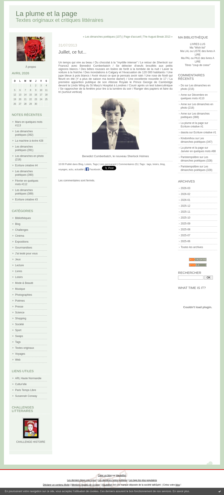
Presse (19, 306)
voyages (62, 169)
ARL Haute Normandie (28, 378)
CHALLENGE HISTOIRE (30, 441)
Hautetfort (121, 475)
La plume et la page (46, 13)
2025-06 (185, 241)
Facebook (93, 169)
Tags (18, 342)
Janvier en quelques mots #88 (198, 151)
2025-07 (185, 235)
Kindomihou (187, 138)
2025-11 (185, 211)
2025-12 (185, 205)
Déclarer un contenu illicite (56, 485)
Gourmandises (23, 247)
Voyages (20, 353)
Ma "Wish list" (198, 47)
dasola (184, 132)
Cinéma (19, 235)
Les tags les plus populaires (143, 480)
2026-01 (185, 199)
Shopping (20, 318)
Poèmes (20, 300)
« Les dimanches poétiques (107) (102, 36)
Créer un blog (105, 475)
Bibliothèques (23, 218)
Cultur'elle (21, 384)
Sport (18, 330)
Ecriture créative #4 (26, 165)
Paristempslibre (190, 157)
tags (149, 164)
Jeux (18, 259)
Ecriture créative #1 (192, 126)
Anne (184, 94)
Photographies (23, 294)
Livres (18, 271)
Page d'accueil (132, 36)
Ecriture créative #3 (26, 199)
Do (182, 85)
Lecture (19, 265)
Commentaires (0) (128, 164)
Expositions (21, 241)
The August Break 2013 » (158, 36)
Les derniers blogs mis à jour (81, 480)
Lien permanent (108, 164)
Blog (17, 224)
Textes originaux (24, 347)
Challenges (21, 229)
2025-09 (185, 223)
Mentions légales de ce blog (86, 485)
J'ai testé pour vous (26, 253)
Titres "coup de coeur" (197, 65)
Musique (20, 288)
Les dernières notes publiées (112, 480)
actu (71, 169)
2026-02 (185, 194)
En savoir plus (181, 491)
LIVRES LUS (197, 44)
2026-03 (185, 188)
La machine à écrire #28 (29, 140)
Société (19, 324)
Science (19, 312)
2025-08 (185, 229)
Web (17, 359)
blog (162, 164)
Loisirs (19, 277)
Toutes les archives (192, 247)
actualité (79, 169)
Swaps (19, 336)
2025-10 (185, 217)
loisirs (156, 164)
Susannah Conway (26, 396)
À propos (30, 66)
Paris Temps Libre (25, 390)
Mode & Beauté (24, 283)
